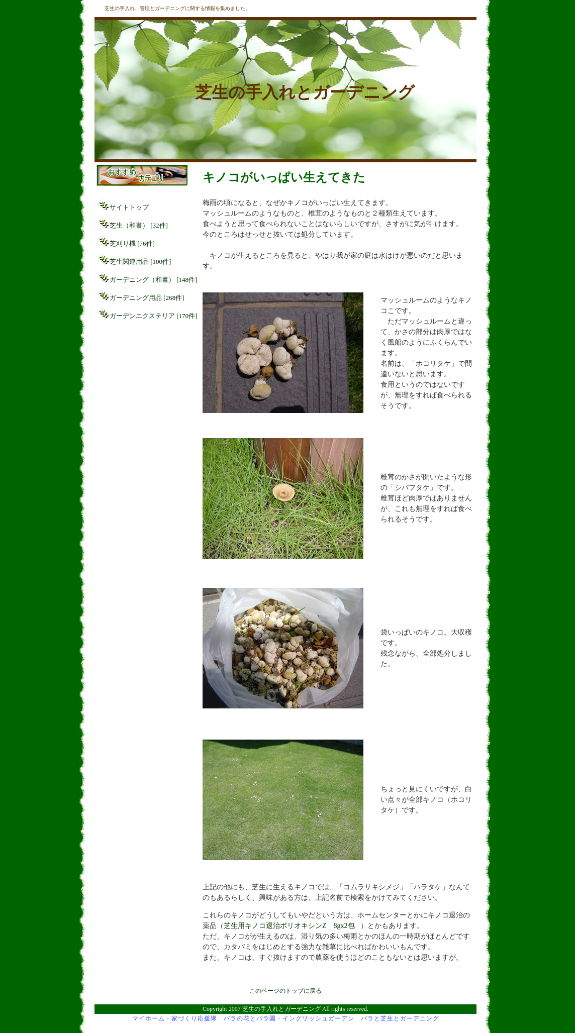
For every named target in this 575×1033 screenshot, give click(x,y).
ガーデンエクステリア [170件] (153, 316)
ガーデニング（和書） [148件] (153, 279)
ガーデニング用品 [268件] (147, 297)
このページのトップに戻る (285, 990)
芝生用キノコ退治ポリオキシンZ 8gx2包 (289, 925)
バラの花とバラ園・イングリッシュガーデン (289, 1018)
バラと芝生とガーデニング (400, 1018)
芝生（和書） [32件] (139, 225)
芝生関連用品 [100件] (140, 261)
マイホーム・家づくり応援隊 (174, 1018)
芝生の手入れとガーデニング (305, 92)
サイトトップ (129, 207)
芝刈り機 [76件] (132, 243)
